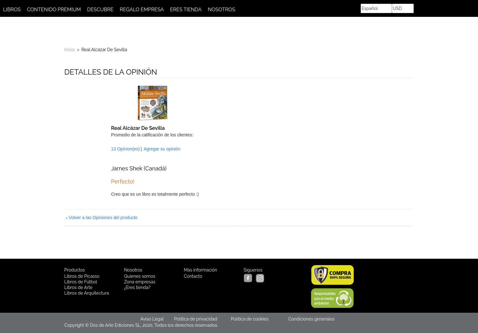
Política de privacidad (195, 318)
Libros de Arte (78, 287)
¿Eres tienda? (137, 287)
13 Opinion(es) (125, 148)
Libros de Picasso (82, 276)
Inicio (69, 49)
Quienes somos (139, 276)
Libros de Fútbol (80, 281)
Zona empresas (139, 281)
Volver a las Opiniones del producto (102, 217)
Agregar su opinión (162, 148)
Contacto (193, 276)
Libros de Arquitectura (86, 293)
